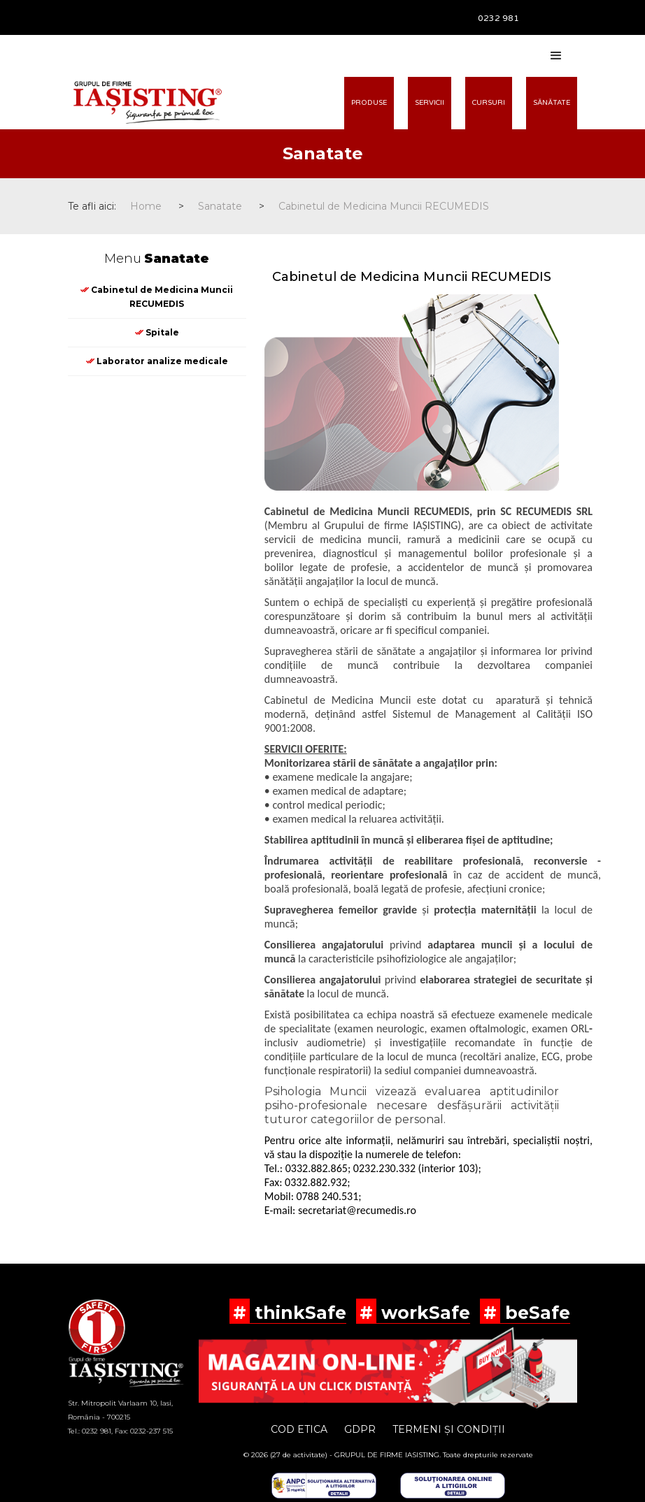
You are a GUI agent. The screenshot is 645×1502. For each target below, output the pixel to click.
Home (146, 206)
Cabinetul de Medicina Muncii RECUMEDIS (383, 206)
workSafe (423, 1312)
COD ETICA (299, 1429)
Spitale (157, 332)
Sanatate (220, 206)
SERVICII (429, 103)
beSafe (535, 1312)
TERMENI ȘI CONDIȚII (448, 1429)
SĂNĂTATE (551, 103)
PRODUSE (369, 103)
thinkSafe (298, 1312)
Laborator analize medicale (157, 361)
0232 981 (498, 18)
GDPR (360, 1429)
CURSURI (488, 103)
